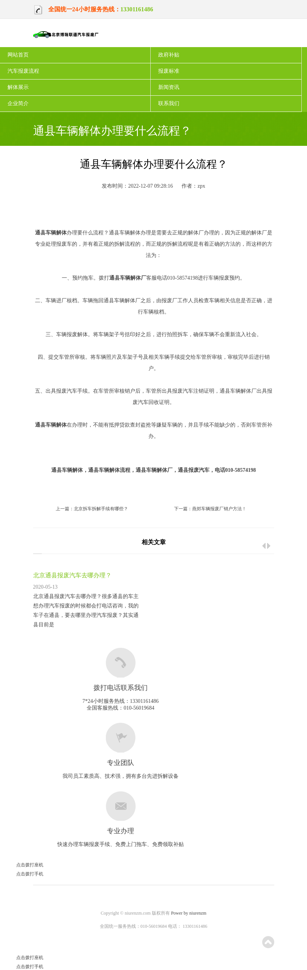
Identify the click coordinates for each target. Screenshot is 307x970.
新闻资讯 (168, 87)
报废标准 (168, 71)
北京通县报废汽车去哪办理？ (72, 575)
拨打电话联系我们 (120, 688)
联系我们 (168, 103)
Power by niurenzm (188, 913)
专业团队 (120, 763)
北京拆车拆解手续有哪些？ (101, 508)
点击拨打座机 (21, 864)
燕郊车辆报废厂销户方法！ (219, 508)
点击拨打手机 (21, 874)
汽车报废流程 (23, 71)
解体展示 (18, 87)
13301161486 (137, 9)
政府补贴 (168, 55)
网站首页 (18, 55)
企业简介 (18, 103)
